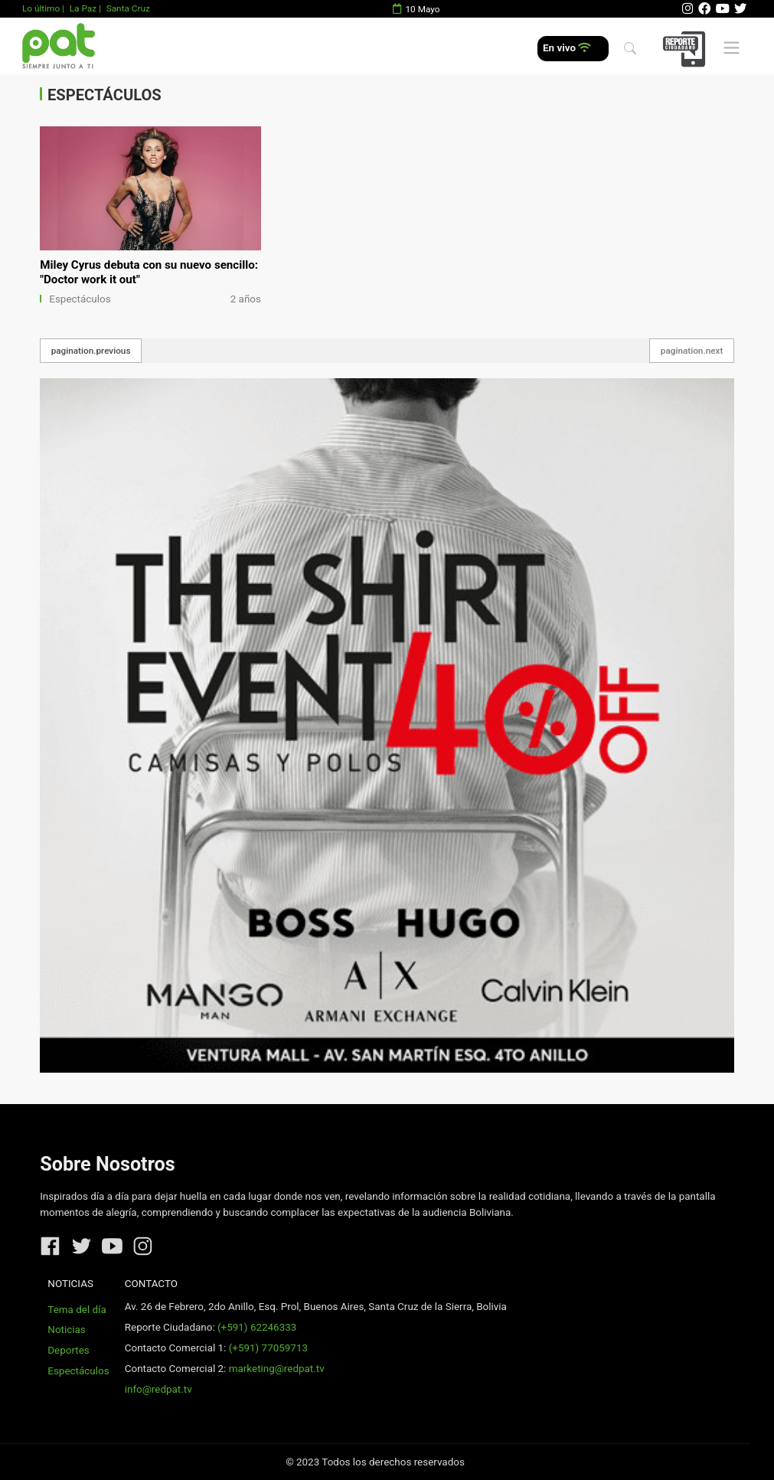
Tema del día (76, 1309)
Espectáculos (79, 299)
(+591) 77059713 (268, 1348)
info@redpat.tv (158, 1389)
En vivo (567, 48)
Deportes (68, 1350)
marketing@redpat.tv (277, 1368)
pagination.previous (91, 350)
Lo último (41, 8)
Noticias (66, 1329)
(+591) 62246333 (256, 1327)
